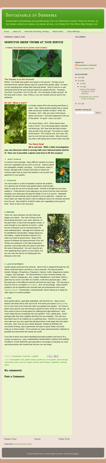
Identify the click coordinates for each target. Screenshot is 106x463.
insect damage (62, 360)
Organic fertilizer (33, 362)
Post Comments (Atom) (23, 444)
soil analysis (32, 285)
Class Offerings (73, 31)
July (81, 83)
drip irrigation (15, 360)
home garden (51, 360)
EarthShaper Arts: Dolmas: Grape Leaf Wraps (89, 98)
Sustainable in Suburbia (31, 15)
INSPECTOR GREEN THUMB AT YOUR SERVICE (87, 91)
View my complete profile (84, 68)
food (22, 360)
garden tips (41, 360)
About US (17, 31)
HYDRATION (11, 180)
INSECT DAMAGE (14, 159)
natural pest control (11, 362)
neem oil (22, 362)
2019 (80, 77)
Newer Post (10, 439)
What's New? (58, 31)
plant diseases (45, 362)
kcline (60, 454)
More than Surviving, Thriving (37, 31)
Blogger (75, 454)
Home (6, 31)
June (82, 87)
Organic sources (11, 290)
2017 (80, 104)
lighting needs (62, 304)
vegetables (55, 362)
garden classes (30, 360)
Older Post (64, 439)
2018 (80, 81)
